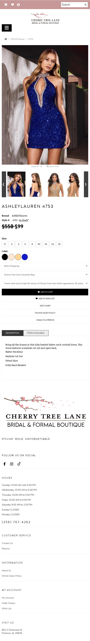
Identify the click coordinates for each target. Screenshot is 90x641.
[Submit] (85, 4)
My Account (8, 597)
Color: (5, 251)
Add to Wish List (45, 298)
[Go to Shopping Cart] (6, 4)
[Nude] (11, 257)
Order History (8, 603)
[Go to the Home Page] (5, 39)
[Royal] (25, 257)
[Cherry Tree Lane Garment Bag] (45, 274)
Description (12, 333)
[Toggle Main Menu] (7, 28)
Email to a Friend (45, 320)
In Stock (23, 220)
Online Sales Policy (12, 576)
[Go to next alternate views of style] (86, 184)
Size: (4, 238)
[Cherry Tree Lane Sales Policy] (45, 283)
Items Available (35, 333)
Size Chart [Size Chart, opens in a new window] (45, 305)
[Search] (74, 4)
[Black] (5, 257)
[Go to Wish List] (13, 4)
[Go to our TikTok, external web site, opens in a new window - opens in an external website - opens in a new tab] (19, 463)
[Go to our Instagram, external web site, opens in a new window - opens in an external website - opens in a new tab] (11, 464)
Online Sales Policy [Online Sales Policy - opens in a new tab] (45, 313)
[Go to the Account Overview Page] (18, 5)
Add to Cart (45, 292)
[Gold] (18, 257)
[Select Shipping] (45, 265)
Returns (6, 548)
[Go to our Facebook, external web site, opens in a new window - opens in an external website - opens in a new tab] (4, 464)
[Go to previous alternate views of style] (4, 184)
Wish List (6, 608)
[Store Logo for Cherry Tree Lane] (45, 18)
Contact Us (7, 543)
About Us (6, 570)
